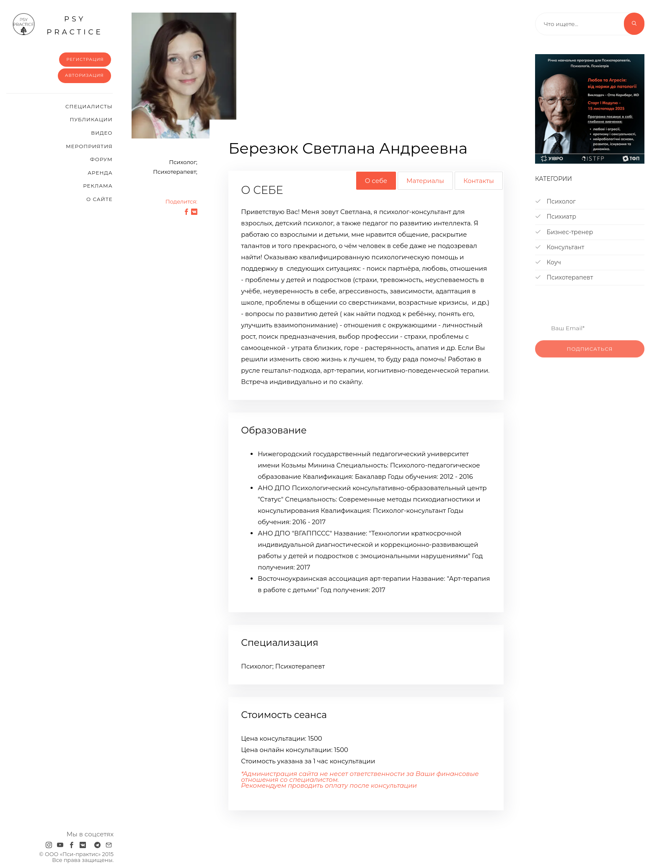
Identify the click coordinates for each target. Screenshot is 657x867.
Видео (101, 133)
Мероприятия (89, 146)
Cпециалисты (89, 106)
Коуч (548, 262)
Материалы (425, 181)
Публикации (91, 119)
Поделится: (181, 201)
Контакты (478, 181)
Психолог (555, 201)
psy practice (57, 24)
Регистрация (84, 59)
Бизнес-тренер (564, 232)
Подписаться (590, 359)
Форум (101, 159)
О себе (376, 181)
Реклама (97, 186)
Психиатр (555, 216)
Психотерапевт (564, 277)
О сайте (99, 199)
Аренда (100, 173)
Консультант (560, 247)
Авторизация (84, 75)
